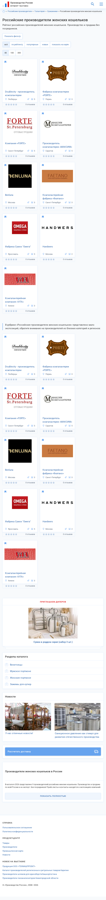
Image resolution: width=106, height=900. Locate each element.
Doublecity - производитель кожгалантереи (20, 93)
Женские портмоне (20, 677)
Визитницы (16, 664)
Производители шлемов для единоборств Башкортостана (29, 877)
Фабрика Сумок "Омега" (18, 246)
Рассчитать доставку (53, 754)
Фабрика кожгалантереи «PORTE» (56, 93)
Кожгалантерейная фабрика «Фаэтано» (53, 197)
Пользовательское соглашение (17, 831)
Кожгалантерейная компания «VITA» (15, 300)
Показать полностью (53, 799)
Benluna (9, 195)
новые (45, 44)
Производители (9, 850)
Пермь (47, 99)
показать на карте (60, 44)
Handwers (48, 246)
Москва (10, 202)
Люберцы (11, 99)
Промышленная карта (12, 854)
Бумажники (52, 11)
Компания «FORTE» (15, 143)
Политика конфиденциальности (17, 835)
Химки (9, 306)
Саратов (47, 151)
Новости (6, 858)
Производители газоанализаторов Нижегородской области (30, 881)
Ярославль (11, 254)
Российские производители (20, 11)
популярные (32, 44)
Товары (5, 846)
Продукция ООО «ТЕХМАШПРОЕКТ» (18, 869)
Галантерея (40, 11)
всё (6, 44)
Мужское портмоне (20, 671)
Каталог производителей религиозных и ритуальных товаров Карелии (35, 873)
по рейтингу (17, 44)
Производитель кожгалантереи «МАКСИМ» (57, 145)
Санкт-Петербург (14, 151)
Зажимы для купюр (20, 684)
